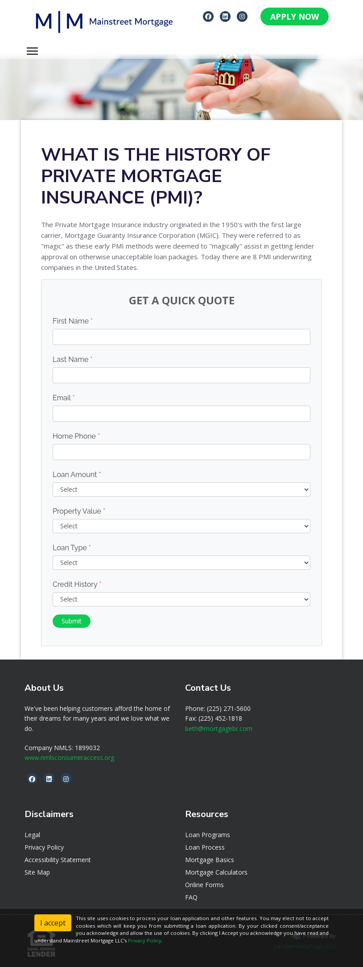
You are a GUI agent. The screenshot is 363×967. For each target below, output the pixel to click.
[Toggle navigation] (32, 51)
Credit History (77, 584)
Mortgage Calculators (216, 872)
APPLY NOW (294, 16)
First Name (73, 321)
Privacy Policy (44, 847)
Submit (72, 621)
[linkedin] (225, 16)
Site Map (37, 872)
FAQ (191, 897)
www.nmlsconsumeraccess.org (69, 757)
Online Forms (204, 884)
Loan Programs (207, 834)
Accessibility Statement (58, 859)
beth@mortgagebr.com (218, 728)
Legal (32, 834)
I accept (53, 923)
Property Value (79, 511)
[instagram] (242, 16)
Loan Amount (77, 474)
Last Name (73, 359)
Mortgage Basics (209, 859)
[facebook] (208, 16)
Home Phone (76, 436)
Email (64, 398)
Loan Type (72, 548)
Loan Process (205, 847)
